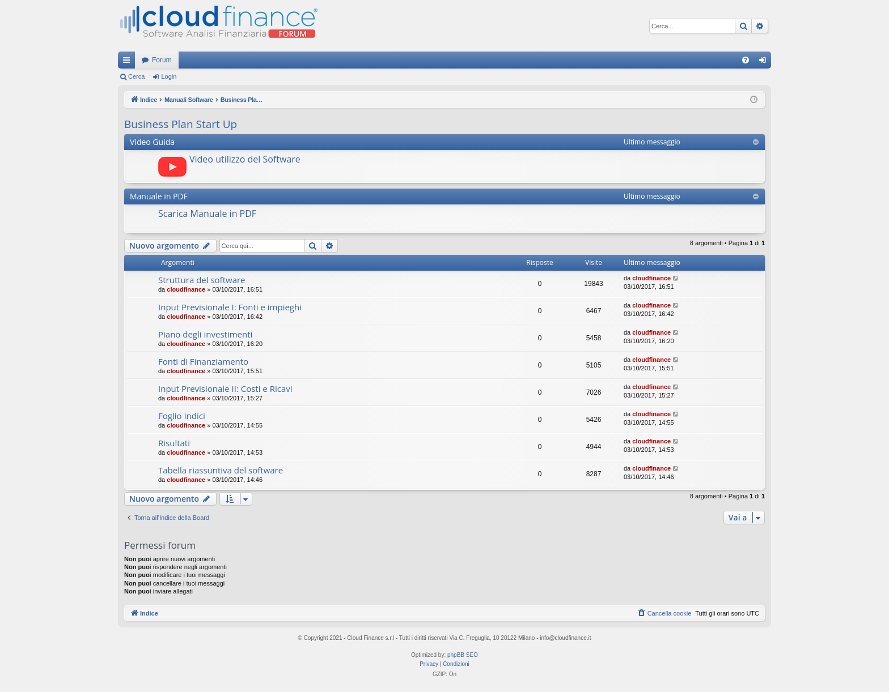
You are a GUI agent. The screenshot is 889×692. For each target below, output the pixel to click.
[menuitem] (745, 60)
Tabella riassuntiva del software (220, 470)
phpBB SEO (462, 655)
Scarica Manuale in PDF (207, 213)
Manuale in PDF (159, 196)
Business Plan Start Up (180, 124)
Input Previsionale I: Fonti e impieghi (230, 307)
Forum (162, 60)
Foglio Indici (181, 415)
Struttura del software (201, 279)
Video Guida (152, 141)
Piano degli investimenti (205, 334)
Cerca (136, 76)
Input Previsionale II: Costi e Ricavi (225, 388)
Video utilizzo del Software (244, 159)
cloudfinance (186, 289)
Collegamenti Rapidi (128, 62)
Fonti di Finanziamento (203, 361)
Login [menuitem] (765, 62)
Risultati (174, 442)
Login (168, 76)
